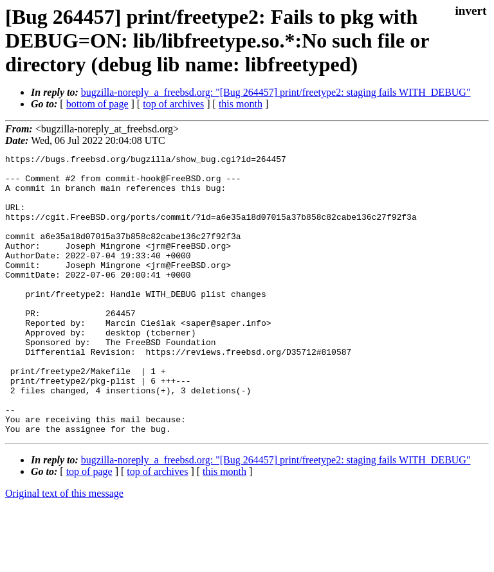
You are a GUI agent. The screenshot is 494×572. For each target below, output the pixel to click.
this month (240, 103)
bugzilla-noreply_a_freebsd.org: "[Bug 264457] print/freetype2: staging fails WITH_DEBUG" (276, 92)
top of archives (173, 103)
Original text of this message (64, 549)
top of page (89, 527)
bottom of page (97, 103)
